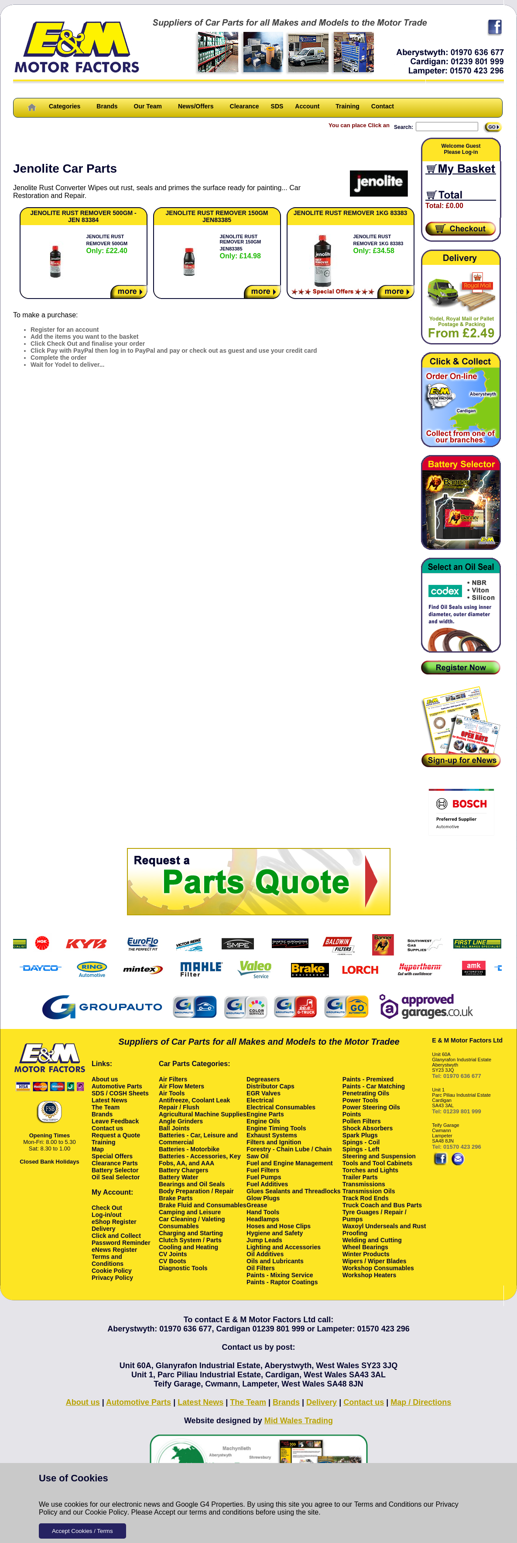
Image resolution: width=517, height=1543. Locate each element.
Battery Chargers (184, 1170)
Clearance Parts (115, 1163)
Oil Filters (261, 1268)
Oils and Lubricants (275, 1261)
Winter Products (366, 1254)
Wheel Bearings (365, 1247)
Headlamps (263, 1219)
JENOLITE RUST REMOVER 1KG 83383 (378, 244)
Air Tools (172, 1093)
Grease (257, 1205)
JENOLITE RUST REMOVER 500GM (107, 244)
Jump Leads (264, 1240)
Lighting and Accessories (284, 1247)
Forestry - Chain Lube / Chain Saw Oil (289, 1153)
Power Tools (360, 1100)
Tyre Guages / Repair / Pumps (374, 1216)
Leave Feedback (115, 1121)
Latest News (109, 1100)
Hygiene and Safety (275, 1233)
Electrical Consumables (281, 1107)
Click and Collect (116, 1235)
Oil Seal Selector (116, 1177)
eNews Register (114, 1249)
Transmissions (363, 1184)
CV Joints (173, 1254)
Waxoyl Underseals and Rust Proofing (384, 1230)
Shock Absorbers (367, 1128)
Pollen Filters (361, 1121)
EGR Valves (264, 1093)
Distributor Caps (270, 1086)
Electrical (260, 1100)
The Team (106, 1107)
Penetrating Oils (365, 1093)
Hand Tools (263, 1212)
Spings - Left (361, 1149)
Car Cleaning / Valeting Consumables (192, 1223)
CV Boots (172, 1261)
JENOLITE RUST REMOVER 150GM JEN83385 (240, 247)
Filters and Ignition (274, 1142)
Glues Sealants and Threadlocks (294, 1191)
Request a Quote (116, 1135)
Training (347, 106)
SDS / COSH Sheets (120, 1093)
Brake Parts (176, 1198)
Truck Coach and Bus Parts (382, 1205)
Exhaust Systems (272, 1135)
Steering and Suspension (379, 1156)
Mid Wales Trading (298, 1420)
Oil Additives (265, 1254)
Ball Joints (174, 1128)
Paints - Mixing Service (280, 1275)
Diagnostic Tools (183, 1268)
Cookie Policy (106, 1512)
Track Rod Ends (365, 1198)
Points (351, 1114)
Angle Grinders (181, 1121)
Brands (106, 106)
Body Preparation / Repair (196, 1191)
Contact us (107, 1128)
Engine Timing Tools (276, 1128)
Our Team (148, 106)
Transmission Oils (368, 1191)
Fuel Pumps (264, 1177)
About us (105, 1079)
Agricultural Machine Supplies (203, 1114)
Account (307, 106)
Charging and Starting (191, 1233)
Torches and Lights (370, 1170)
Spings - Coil (361, 1142)
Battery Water (179, 1177)
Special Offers (112, 1156)
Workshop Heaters (369, 1275)
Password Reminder (121, 1242)
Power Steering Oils (371, 1107)
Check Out (107, 1207)
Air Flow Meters (181, 1086)
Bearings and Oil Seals (192, 1184)
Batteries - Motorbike (189, 1149)
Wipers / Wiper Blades (374, 1261)
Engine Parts (265, 1114)
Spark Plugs (360, 1135)
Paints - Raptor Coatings (282, 1282)
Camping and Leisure (190, 1212)
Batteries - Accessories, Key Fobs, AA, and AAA (200, 1160)
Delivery (103, 1228)
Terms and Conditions (388, 1504)
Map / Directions (420, 1402)
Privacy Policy (112, 1277)
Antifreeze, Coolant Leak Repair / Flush (194, 1104)
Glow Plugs (263, 1198)
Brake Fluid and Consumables (203, 1205)
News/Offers (196, 106)
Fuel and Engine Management (290, 1163)
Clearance (244, 106)
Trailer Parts (360, 1177)
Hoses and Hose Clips (279, 1226)
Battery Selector (115, 1170)
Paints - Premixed (368, 1079)
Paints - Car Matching (373, 1086)
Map (98, 1149)
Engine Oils (263, 1121)
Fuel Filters (263, 1170)
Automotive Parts (117, 1086)
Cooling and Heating (188, 1247)
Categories (64, 106)
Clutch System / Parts (190, 1240)
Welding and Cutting (372, 1240)
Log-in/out (106, 1214)
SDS (277, 106)
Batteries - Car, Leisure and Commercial (198, 1139)
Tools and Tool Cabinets (377, 1163)
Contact (382, 106)
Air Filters (173, 1079)
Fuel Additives (267, 1184)
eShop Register (114, 1221)
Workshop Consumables (378, 1268)
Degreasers (263, 1079)
